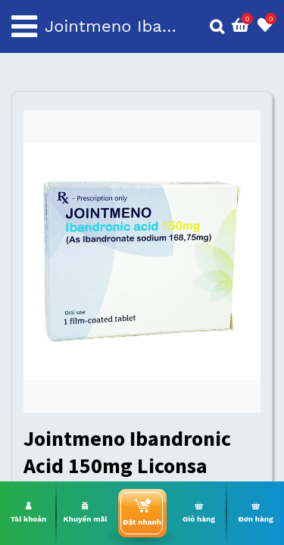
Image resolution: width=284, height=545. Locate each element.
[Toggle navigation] (24, 26)
